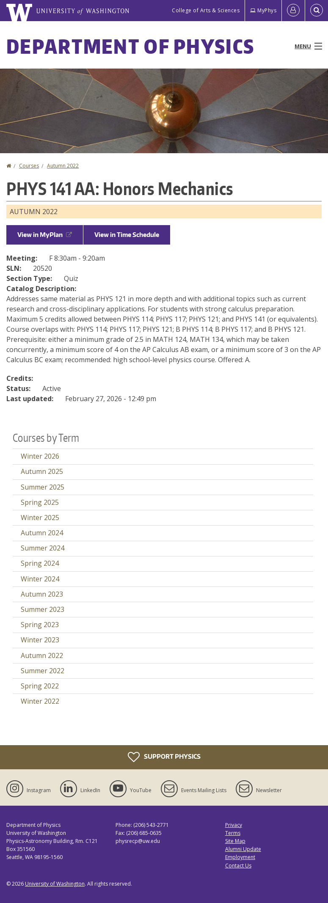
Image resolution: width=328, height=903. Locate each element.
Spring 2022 (40, 686)
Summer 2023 (42, 609)
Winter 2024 (40, 579)
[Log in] (293, 10)
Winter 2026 (40, 456)
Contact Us (238, 865)
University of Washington (55, 883)
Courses (29, 165)
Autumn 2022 (63, 165)
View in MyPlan (44, 234)
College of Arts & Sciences (206, 10)
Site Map (235, 841)
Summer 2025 (42, 487)
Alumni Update (243, 849)
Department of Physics (130, 46)
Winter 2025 (40, 517)
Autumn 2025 (42, 471)
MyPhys (263, 10)
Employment (240, 857)
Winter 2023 (40, 639)
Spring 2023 (40, 624)
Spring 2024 (40, 563)
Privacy (233, 825)
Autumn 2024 (42, 532)
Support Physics (164, 757)
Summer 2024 (42, 548)
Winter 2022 (40, 701)
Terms (232, 833)
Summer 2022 (42, 670)
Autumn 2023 (42, 594)
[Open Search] (316, 10)
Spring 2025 (40, 502)
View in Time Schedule (126, 234)
